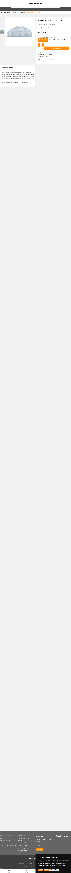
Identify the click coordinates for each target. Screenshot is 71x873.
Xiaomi (17, 12)
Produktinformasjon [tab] (7, 67)
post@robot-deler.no (23, 850)
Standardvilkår (22, 863)
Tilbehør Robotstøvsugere (8, 12)
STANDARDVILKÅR (22, 845)
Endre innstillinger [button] (54, 869)
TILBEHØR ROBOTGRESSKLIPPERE (8, 845)
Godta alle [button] (40, 869)
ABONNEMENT (21, 840)
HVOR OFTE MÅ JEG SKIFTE (24, 843)
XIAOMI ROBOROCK (5, 840)
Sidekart (30, 863)
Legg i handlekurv (56, 48)
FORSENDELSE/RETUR (23, 838)
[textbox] (36, 9)
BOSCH (2, 838)
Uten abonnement (43, 39)
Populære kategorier (6, 835)
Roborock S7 (23, 12)
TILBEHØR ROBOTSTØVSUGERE (7, 843)
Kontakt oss (22, 835)
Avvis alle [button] (46, 869)
